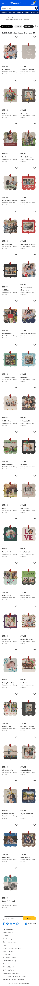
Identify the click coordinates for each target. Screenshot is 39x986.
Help (4, 945)
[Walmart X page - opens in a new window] (7, 923)
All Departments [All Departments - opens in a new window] (8, 929)
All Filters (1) (6, 26)
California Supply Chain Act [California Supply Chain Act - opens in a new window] (11, 973)
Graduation (20, 12)
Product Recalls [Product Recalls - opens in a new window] (8, 951)
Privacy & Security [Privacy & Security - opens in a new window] (8, 967)
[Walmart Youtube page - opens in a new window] (14, 923)
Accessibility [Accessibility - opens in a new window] (7, 954)
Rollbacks (4, 12)
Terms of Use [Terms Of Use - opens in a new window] (7, 964)
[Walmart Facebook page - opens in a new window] (4, 923)
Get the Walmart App (9, 961)
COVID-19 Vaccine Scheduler (12, 948)
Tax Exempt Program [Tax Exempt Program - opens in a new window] (9, 957)
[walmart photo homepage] (18, 3)
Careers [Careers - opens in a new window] (5, 936)
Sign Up (29, 918)
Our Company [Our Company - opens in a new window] (7, 939)
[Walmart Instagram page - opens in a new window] (17, 923)
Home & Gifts (6, 18)
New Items (12, 12)
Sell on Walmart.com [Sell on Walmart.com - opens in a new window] (9, 942)
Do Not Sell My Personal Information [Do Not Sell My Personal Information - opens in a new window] (14, 976)
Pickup (27, 12)
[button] (10, 37)
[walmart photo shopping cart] (34, 3)
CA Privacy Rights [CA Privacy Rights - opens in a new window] (8, 970)
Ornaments (15, 18)
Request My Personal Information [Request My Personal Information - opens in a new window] (13, 979)
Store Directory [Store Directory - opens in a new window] (8, 932)
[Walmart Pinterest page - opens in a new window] (11, 923)
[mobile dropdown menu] (3, 3)
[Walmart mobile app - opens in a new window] (30, 923)
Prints (33, 12)
